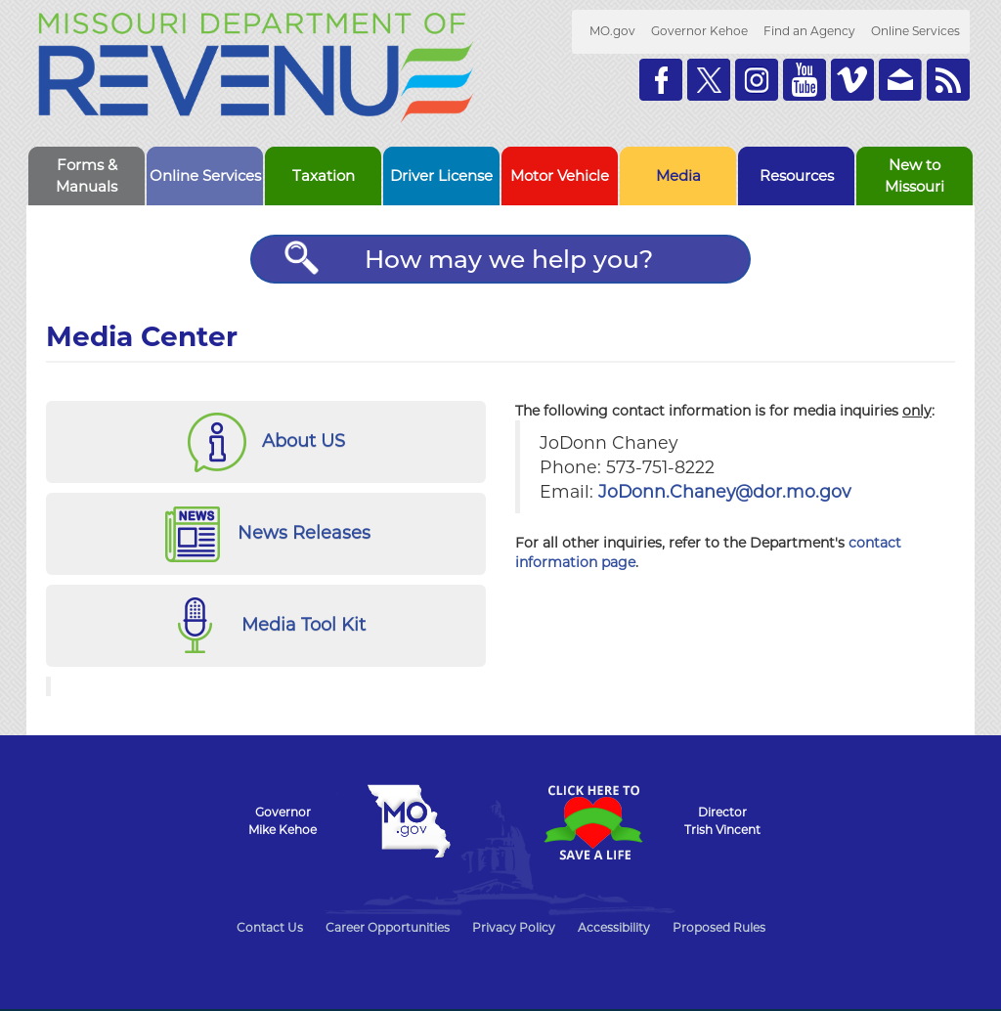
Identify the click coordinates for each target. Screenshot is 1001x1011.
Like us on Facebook (660, 80)
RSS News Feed (948, 80)
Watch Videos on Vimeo (852, 80)
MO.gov (612, 30)
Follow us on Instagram (756, 80)
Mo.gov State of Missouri (408, 821)
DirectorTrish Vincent (722, 821)
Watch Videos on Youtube (804, 80)
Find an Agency (809, 30)
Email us (900, 80)
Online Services (915, 30)
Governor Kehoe (699, 30)
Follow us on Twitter (708, 80)
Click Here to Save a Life (592, 822)
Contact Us (270, 927)
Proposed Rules (719, 927)
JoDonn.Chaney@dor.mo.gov (724, 491)
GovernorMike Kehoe (282, 821)
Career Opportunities (388, 927)
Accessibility (614, 927)
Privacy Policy (513, 927)
